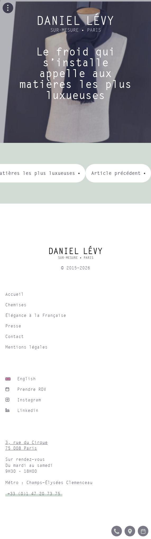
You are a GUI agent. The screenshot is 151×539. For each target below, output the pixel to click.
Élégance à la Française (35, 315)
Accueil (14, 294)
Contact (14, 336)
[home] (75, 254)
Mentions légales (26, 347)
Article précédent (116, 173)
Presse (13, 326)
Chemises (15, 305)
